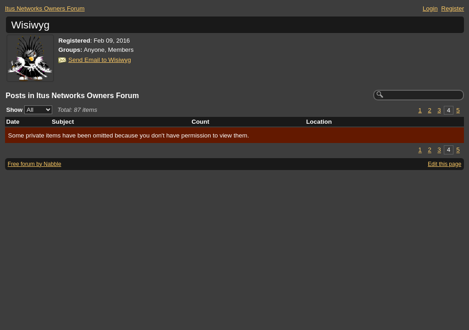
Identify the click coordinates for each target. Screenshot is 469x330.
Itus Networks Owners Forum (45, 8)
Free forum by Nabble (34, 164)
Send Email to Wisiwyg (99, 59)
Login (430, 8)
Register (452, 8)
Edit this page (444, 164)
